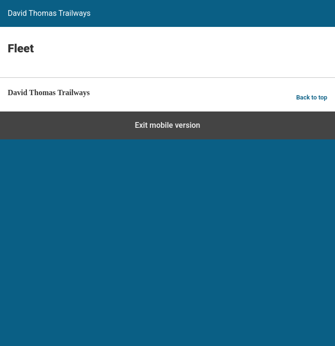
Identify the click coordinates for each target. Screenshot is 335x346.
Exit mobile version (167, 125)
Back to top (311, 97)
